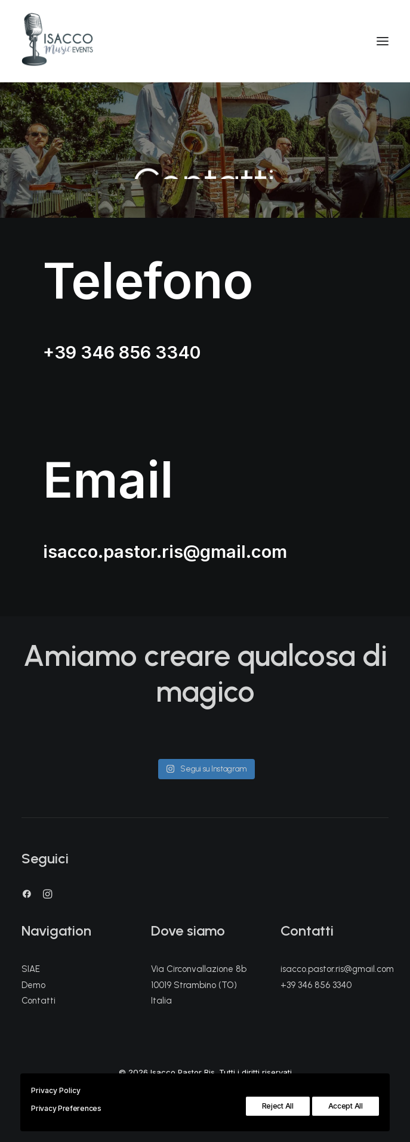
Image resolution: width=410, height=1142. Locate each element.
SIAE (30, 969)
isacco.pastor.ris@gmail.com (165, 551)
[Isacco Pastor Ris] (57, 41)
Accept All (345, 1105)
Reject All (278, 1105)
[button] (26, 895)
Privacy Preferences (66, 1108)
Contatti (38, 1000)
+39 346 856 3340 (122, 352)
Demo (33, 985)
